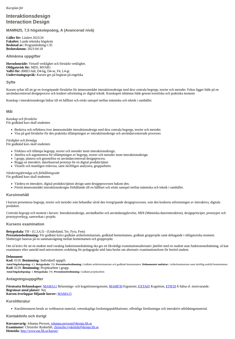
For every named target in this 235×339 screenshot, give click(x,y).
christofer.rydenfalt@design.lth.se (76, 327)
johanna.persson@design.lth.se (71, 323)
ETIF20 (171, 286)
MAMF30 (115, 286)
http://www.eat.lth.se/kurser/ (39, 331)
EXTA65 (144, 286)
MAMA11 (50, 286)
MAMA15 (65, 293)
